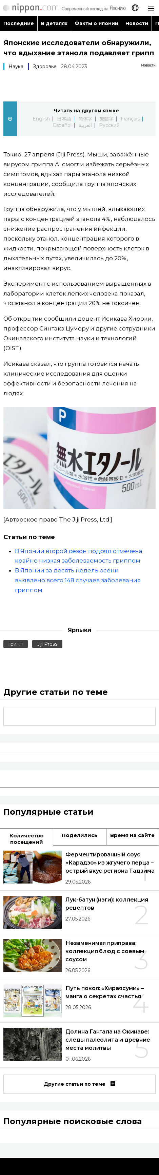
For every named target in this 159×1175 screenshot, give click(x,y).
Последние (18, 23)
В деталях (54, 23)
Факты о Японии (96, 23)
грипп (15, 644)
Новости (136, 23)
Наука (15, 66)
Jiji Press (47, 644)
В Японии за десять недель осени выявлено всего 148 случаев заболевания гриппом (78, 580)
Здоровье (45, 66)
